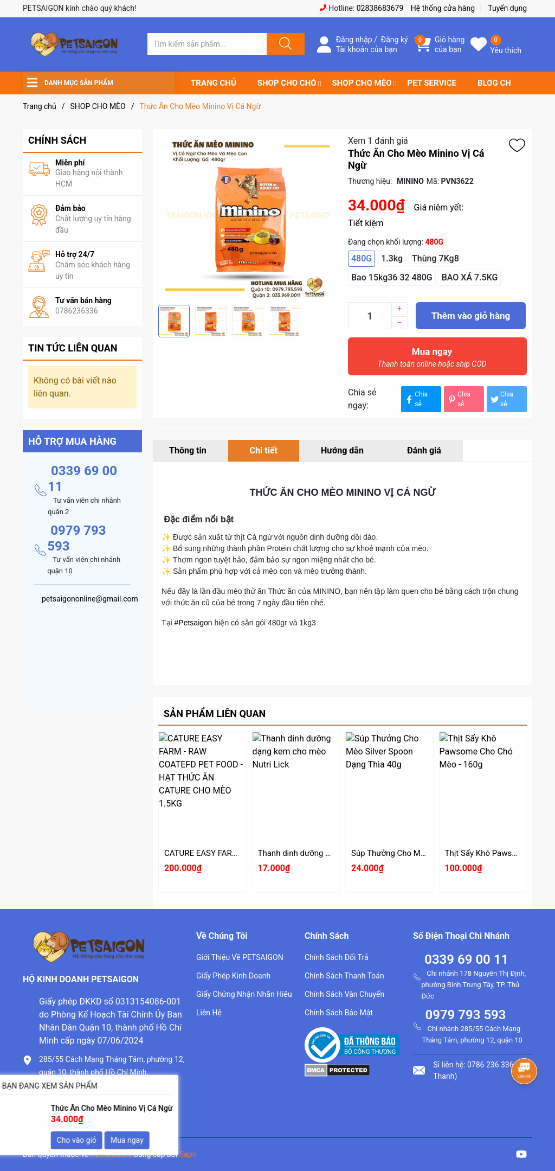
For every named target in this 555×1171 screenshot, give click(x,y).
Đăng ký (394, 39)
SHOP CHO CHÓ (287, 83)
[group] (247, 217)
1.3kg (392, 258)
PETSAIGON (111, 1154)
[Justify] (284, 44)
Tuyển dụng (507, 8)
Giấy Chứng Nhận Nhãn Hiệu (244, 994)
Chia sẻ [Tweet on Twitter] (501, 399)
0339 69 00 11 (466, 959)
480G (361, 258)
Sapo (188, 1154)
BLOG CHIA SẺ (504, 83)
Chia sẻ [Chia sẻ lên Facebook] (416, 399)
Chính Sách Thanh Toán (344, 975)
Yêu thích (506, 50)
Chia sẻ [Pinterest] (458, 399)
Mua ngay (432, 360)
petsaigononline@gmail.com (94, 1109)
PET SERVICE (431, 83)
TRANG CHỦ (213, 83)
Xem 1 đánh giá (378, 141)
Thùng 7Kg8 (435, 258)
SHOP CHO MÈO (362, 83)
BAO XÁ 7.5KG (470, 277)
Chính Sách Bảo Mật (339, 1012)
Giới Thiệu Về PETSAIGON (239, 957)
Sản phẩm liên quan (215, 713)
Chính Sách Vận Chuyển (344, 994)
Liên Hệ (209, 1012)
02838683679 (380, 8)
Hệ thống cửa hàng (443, 8)
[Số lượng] (369, 315)
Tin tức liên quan (73, 348)
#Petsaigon (193, 622)
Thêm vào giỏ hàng (470, 315)
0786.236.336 (65, 1090)
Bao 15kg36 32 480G (392, 277)
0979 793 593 (465, 1014)
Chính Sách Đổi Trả (337, 957)
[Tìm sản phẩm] (207, 44)
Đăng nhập (354, 39)
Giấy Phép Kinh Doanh (233, 975)
